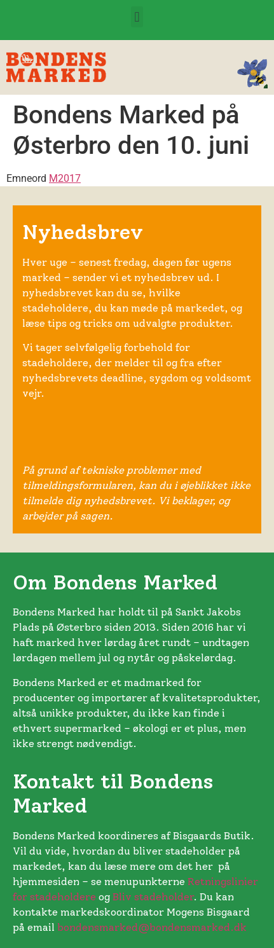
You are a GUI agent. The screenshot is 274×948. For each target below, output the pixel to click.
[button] (137, 16)
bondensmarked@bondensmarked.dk (152, 927)
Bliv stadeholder (153, 897)
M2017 (65, 178)
